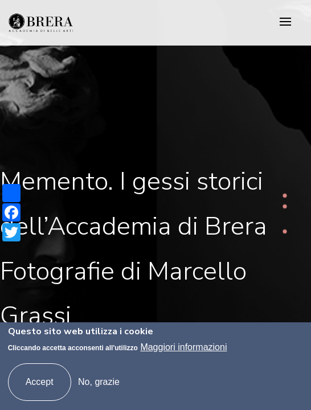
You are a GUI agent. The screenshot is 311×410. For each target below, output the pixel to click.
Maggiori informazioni (183, 347)
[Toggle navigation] (285, 22)
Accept (40, 382)
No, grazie (99, 382)
